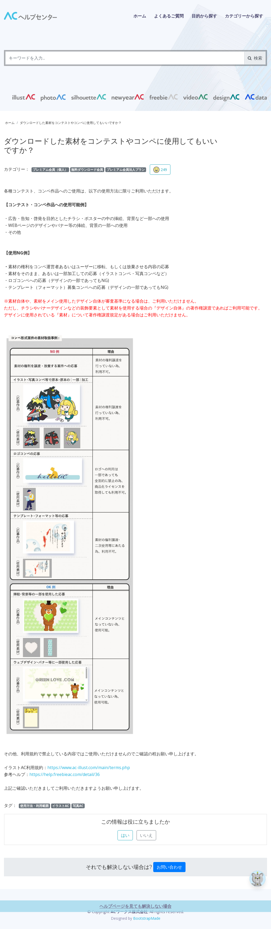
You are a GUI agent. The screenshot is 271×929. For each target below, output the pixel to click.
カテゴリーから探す (244, 16)
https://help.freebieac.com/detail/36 (64, 774)
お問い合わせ (169, 867)
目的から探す (204, 16)
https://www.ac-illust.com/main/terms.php (88, 767)
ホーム (139, 16)
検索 (255, 58)
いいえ (146, 835)
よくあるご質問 (169, 16)
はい (125, 835)
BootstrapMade (146, 918)
